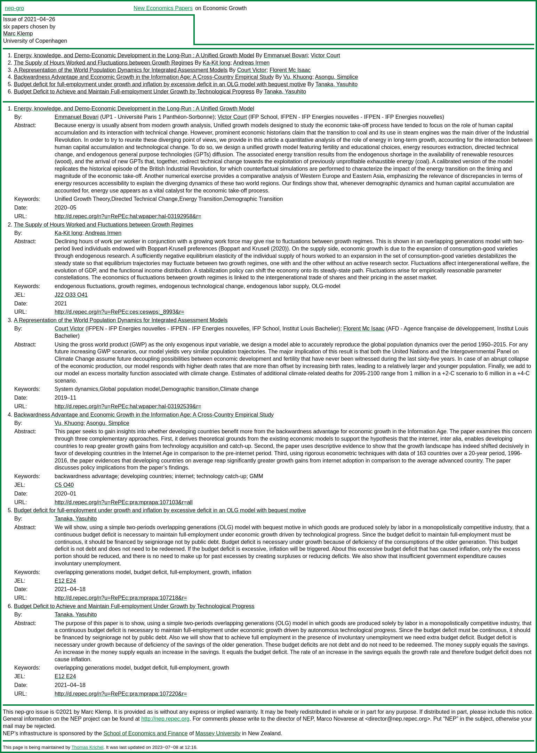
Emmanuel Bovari (285, 55)
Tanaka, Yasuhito (336, 84)
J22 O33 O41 (71, 295)
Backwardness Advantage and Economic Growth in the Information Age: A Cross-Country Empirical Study (144, 77)
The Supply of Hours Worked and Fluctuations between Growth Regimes (103, 63)
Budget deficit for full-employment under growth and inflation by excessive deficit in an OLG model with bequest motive (160, 84)
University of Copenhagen (35, 41)
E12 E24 (65, 581)
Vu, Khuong (297, 77)
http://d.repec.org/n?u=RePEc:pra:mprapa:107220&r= (121, 694)
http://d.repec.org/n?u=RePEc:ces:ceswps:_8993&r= (119, 312)
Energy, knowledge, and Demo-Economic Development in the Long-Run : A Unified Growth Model (134, 55)
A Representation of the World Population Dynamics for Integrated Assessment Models (120, 70)
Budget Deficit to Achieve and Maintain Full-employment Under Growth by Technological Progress (134, 92)
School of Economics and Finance (146, 733)
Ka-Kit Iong (216, 63)
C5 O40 (64, 485)
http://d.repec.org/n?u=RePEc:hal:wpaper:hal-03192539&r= (128, 406)
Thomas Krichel (87, 747)
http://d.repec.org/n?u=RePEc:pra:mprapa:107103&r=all (124, 502)
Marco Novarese (336, 719)
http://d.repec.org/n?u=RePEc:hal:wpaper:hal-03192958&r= (128, 216)
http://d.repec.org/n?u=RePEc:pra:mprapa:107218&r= (121, 598)
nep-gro (14, 8)
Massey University (218, 733)
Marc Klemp (18, 33)
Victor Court (325, 55)
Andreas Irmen (251, 63)
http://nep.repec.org (165, 719)
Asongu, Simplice (336, 77)
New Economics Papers (163, 8)
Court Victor (251, 70)
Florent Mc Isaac (290, 70)
